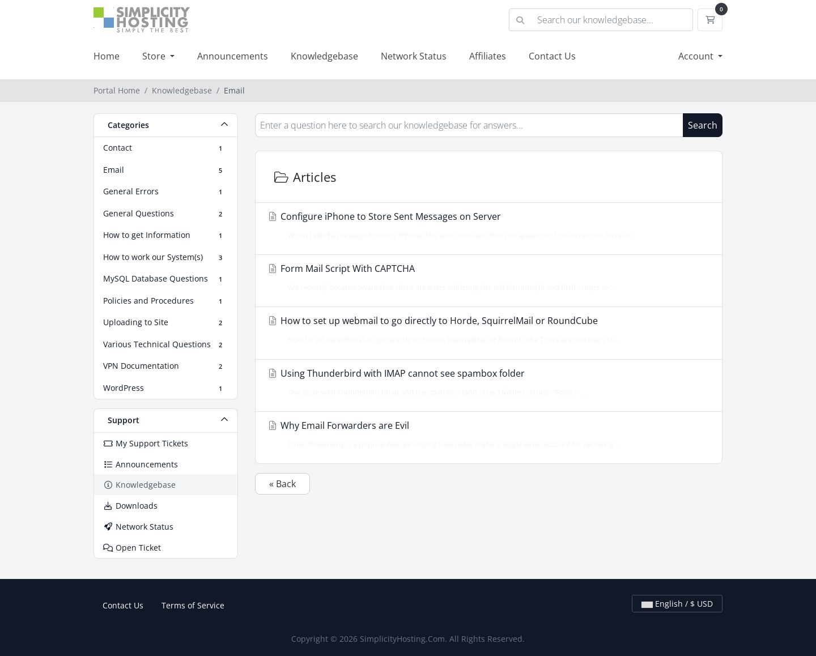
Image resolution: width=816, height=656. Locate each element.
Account (697, 56)
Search (702, 125)
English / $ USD (677, 603)
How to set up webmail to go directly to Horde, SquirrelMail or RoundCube (485, 329)
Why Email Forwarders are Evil (485, 434)
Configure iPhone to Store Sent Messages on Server (485, 225)
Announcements (232, 56)
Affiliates (487, 56)
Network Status (414, 56)
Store (155, 56)
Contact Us (552, 56)
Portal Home (117, 90)
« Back (282, 484)
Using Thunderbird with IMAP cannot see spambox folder (485, 382)
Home (107, 56)
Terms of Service (193, 605)
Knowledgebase (324, 56)
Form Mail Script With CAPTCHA (485, 277)
